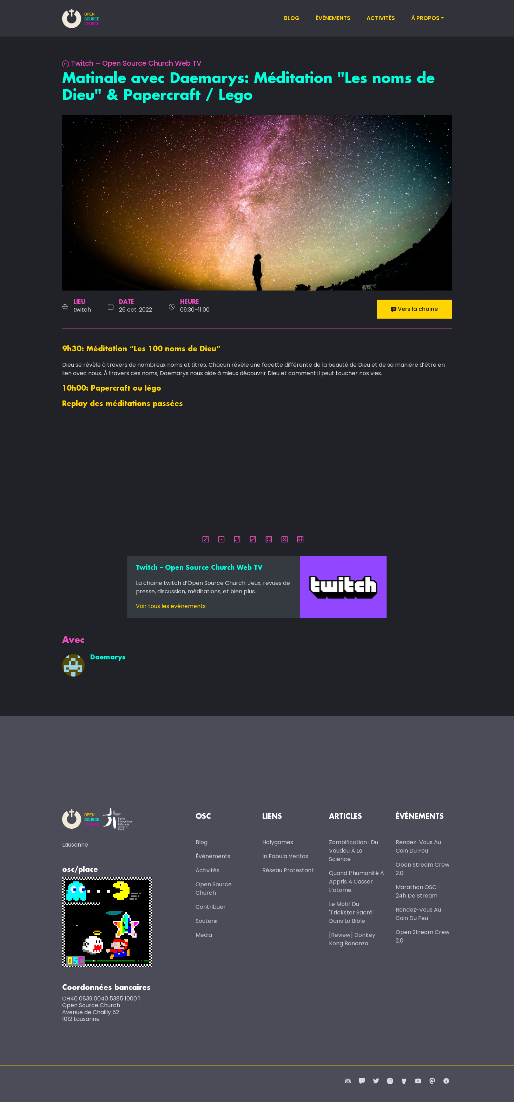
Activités (381, 18)
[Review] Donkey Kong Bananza (352, 939)
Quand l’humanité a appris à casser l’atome (356, 881)
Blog (291, 18)
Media (204, 935)
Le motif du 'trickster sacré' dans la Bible (351, 912)
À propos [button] (425, 18)
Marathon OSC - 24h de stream (418, 891)
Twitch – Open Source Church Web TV (132, 63)
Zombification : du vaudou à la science (353, 850)
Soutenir (207, 921)
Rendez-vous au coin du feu (418, 846)
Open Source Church (214, 888)
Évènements (333, 18)
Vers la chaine (414, 309)
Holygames (277, 842)
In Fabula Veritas (285, 856)
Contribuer (211, 907)
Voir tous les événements (171, 606)
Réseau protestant (288, 870)
